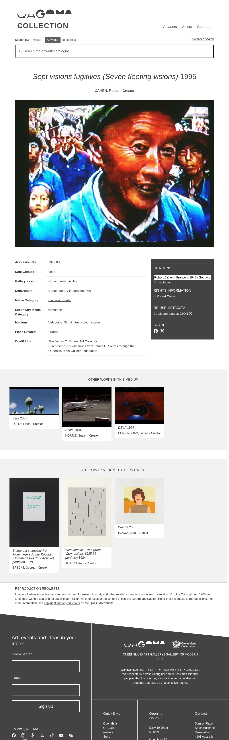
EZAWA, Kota (127, 532)
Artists (187, 27)
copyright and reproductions (62, 603)
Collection (43, 26)
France (53, 332)
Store (106, 736)
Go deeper (205, 27)
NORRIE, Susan (75, 435)
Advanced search (202, 39)
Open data (110, 723)
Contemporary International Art (69, 291)
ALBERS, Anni (74, 563)
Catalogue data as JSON (171, 313)
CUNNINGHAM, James (133, 433)
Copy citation (163, 282)
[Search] (114, 51)
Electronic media (60, 300)
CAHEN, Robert (107, 91)
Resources (69, 39)
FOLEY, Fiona (21, 423)
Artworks (170, 27)
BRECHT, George (23, 567)
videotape (55, 310)
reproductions (198, 598)
